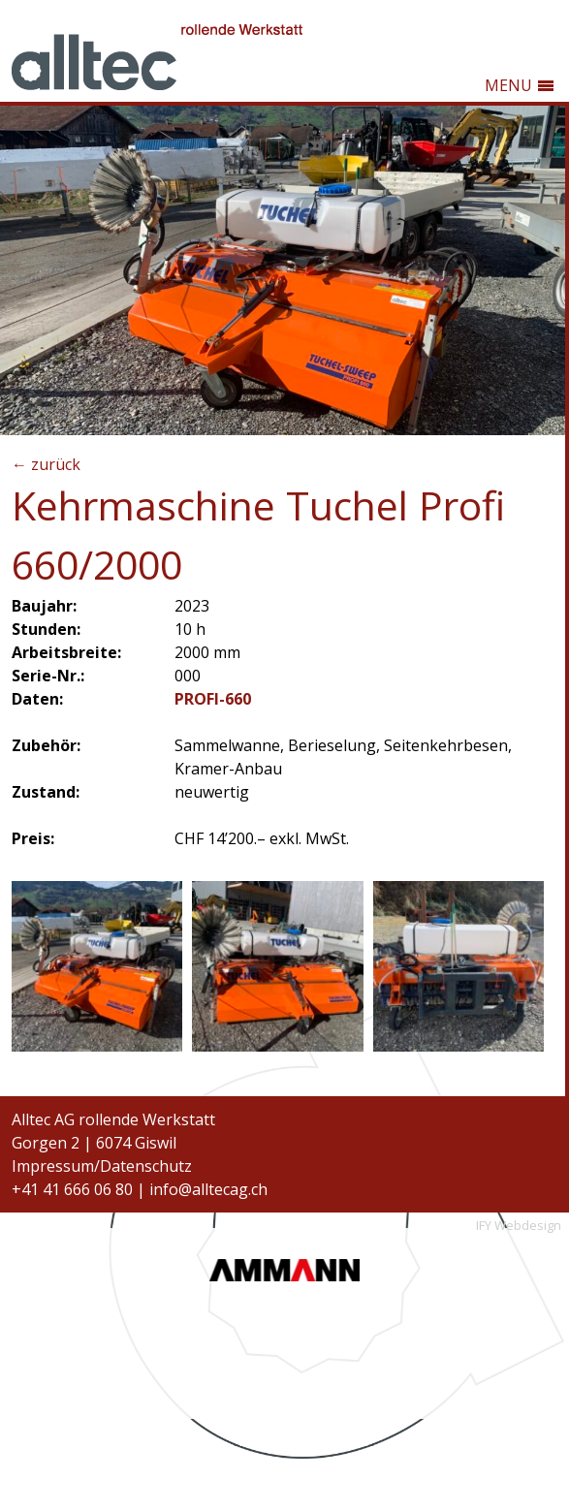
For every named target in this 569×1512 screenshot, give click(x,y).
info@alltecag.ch (208, 1189)
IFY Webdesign (518, 1225)
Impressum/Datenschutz (102, 1166)
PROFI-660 (212, 698)
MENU (508, 85)
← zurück (46, 464)
